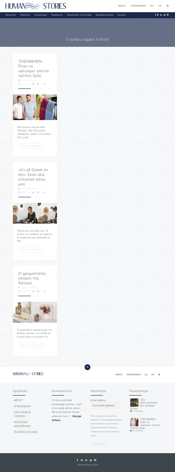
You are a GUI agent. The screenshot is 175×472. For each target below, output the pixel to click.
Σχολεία (122, 15)
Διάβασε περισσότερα (30, 146)
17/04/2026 (137, 411)
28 (39, 291)
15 (39, 192)
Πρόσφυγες (57, 15)
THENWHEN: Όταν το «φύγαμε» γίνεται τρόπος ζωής (145, 423)
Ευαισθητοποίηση (104, 15)
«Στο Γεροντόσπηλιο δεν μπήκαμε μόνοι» (144, 404)
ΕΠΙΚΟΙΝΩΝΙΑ (138, 6)
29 (39, 84)
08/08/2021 (24, 192)
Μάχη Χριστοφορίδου (27, 80)
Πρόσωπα (25, 15)
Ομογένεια (11, 15)
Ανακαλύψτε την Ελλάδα (79, 15)
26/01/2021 (24, 291)
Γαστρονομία (40, 15)
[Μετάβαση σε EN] (160, 6)
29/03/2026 (24, 84)
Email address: (106, 403)
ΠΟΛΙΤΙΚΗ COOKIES (26, 432)
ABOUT (122, 6)
